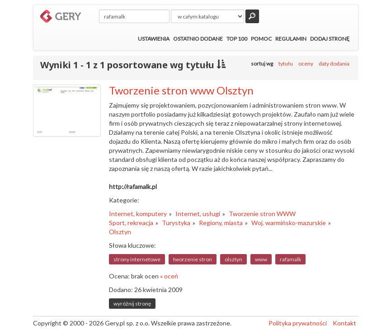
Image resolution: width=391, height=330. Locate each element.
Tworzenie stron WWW (262, 213)
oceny (305, 63)
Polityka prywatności (298, 323)
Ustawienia (154, 38)
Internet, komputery (138, 213)
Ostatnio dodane (198, 38)
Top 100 (236, 38)
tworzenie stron (192, 259)
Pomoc (261, 38)
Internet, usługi (197, 213)
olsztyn (233, 259)
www (261, 259)
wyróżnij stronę (132, 303)
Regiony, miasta (221, 222)
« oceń (169, 276)
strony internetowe (136, 259)
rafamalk (290, 259)
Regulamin (290, 38)
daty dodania (334, 63)
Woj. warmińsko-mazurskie (288, 222)
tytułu (285, 63)
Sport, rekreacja (131, 222)
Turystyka (176, 222)
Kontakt (344, 323)
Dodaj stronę (329, 38)
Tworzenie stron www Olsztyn (181, 90)
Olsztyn (120, 232)
